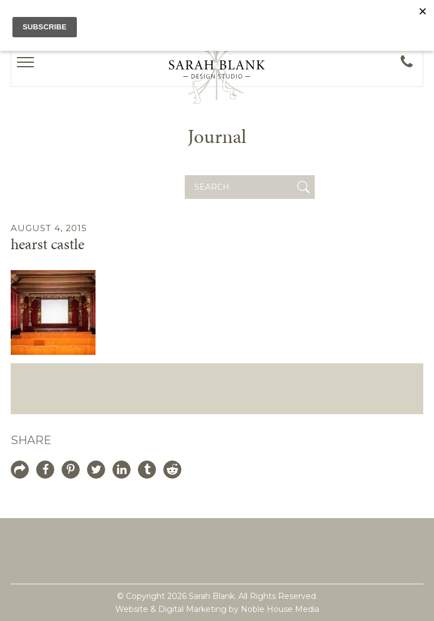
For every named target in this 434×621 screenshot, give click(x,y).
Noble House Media (280, 609)
